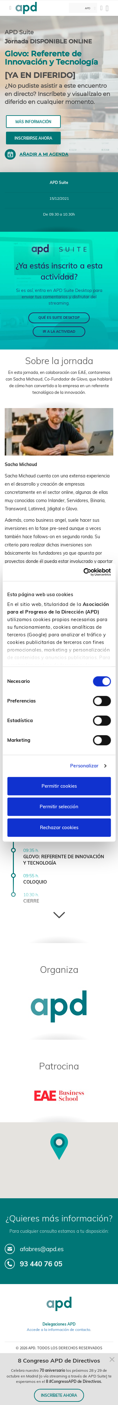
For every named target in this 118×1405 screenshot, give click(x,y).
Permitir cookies (59, 786)
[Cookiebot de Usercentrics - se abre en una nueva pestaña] (84, 572)
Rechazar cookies (59, 827)
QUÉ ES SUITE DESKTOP (59, 317)
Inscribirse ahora (33, 138)
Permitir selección (59, 806)
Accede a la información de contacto (58, 1329)
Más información (33, 121)
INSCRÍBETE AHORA (59, 1395)
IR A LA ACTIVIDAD (59, 331)
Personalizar (84, 766)
